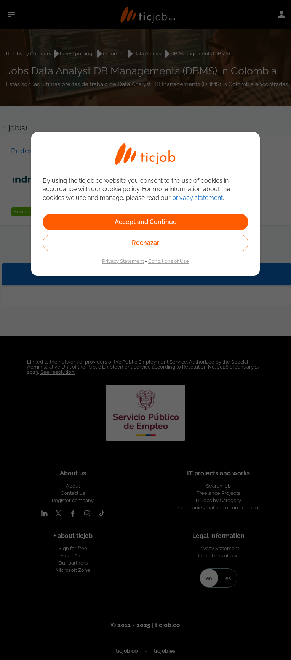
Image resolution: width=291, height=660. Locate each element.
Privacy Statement (123, 261)
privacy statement (197, 197)
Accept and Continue (146, 221)
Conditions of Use (168, 261)
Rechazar (145, 242)
